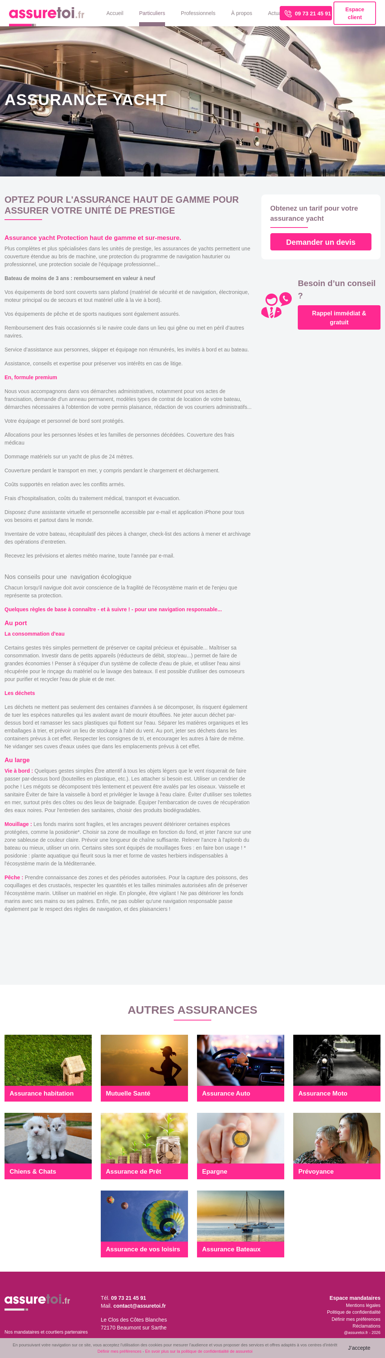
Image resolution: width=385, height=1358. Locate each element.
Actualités (279, 13)
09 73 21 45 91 (308, 13)
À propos (241, 13)
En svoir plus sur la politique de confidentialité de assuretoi (199, 1351)
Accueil (114, 13)
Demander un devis (321, 242)
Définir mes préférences (356, 1319)
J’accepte (359, 1348)
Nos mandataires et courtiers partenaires (46, 1332)
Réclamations (366, 1326)
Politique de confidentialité (353, 1312)
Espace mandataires (355, 1298)
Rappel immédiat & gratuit (339, 318)
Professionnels (198, 13)
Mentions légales (363, 1305)
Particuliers (152, 13)
